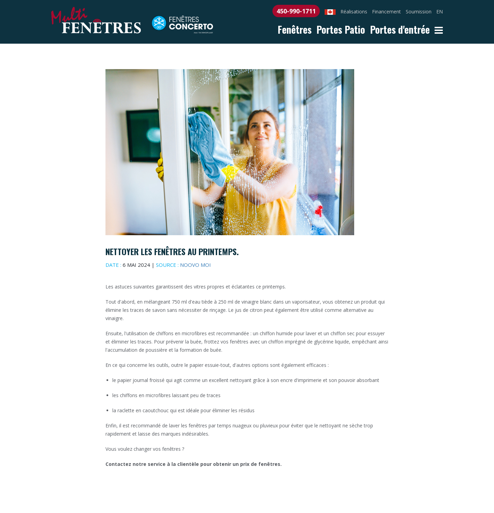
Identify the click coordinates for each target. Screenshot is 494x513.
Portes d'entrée (400, 29)
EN (439, 11)
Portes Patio (340, 29)
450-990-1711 (296, 11)
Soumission (418, 11)
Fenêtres (295, 29)
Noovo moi (195, 264)
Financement (386, 11)
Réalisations (353, 11)
